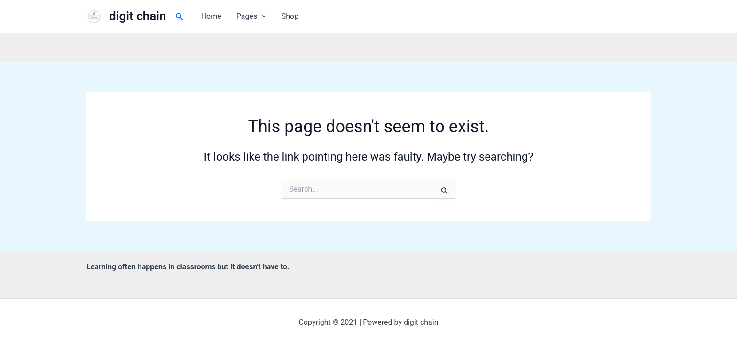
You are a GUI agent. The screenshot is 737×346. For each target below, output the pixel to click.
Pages (251, 16)
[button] (179, 17)
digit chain (137, 16)
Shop (290, 16)
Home (211, 16)
